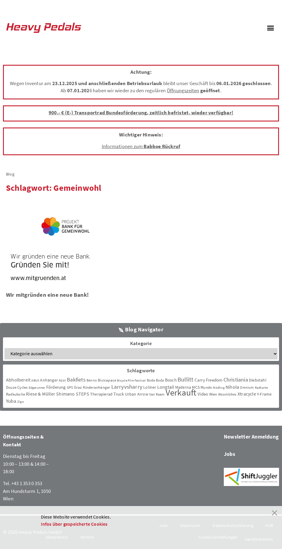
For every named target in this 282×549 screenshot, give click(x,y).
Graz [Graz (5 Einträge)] (78, 387)
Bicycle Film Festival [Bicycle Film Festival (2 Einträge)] (131, 380)
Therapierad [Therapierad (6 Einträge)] (101, 394)
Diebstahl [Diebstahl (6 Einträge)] (257, 380)
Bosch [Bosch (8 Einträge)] (171, 380)
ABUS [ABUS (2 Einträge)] (35, 380)
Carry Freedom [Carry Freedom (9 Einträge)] (209, 380)
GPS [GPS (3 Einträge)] (70, 387)
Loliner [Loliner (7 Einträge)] (149, 387)
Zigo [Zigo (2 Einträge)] (20, 402)
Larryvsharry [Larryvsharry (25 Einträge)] (126, 386)
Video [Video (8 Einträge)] (203, 394)
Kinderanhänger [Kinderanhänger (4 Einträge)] (96, 387)
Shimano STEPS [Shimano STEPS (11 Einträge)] (72, 394)
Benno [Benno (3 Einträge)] (92, 380)
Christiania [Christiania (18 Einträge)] (236, 379)
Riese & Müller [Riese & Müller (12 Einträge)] (40, 394)
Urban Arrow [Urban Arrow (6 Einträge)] (136, 394)
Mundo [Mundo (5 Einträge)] (206, 387)
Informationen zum (141, 146)
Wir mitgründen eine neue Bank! (47, 294)
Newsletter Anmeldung (251, 436)
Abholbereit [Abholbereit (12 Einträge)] (18, 380)
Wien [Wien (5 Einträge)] (213, 394)
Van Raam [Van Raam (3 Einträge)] (157, 394)
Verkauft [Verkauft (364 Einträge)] (181, 392)
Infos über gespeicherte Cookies (74, 524)
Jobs (229, 453)
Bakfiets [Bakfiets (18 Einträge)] (76, 379)
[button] (270, 27)
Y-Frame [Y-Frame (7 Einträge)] (264, 394)
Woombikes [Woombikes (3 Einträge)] (227, 394)
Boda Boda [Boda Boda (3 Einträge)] (155, 380)
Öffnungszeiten (183, 90)
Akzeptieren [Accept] (56, 537)
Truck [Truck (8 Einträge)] (118, 394)
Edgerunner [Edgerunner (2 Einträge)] (37, 388)
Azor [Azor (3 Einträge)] (62, 380)
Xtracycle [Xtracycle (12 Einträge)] (247, 394)
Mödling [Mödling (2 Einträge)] (218, 388)
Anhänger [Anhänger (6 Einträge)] (49, 380)
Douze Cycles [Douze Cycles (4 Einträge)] (16, 387)
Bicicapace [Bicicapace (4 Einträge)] (107, 380)
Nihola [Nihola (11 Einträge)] (232, 387)
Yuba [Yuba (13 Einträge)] (11, 401)
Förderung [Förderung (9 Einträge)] (56, 387)
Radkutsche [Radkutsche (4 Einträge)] (15, 394)
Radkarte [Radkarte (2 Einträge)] (261, 388)
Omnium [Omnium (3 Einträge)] (247, 387)
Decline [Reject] (87, 537)
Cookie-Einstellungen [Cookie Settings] (218, 537)
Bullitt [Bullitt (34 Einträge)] (185, 379)
